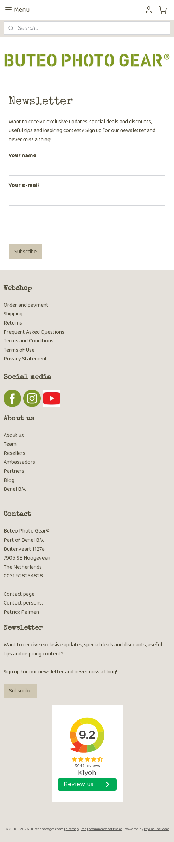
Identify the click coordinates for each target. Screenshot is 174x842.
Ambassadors (19, 462)
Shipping (13, 313)
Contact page (19, 594)
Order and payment (26, 305)
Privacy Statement (25, 358)
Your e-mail (24, 185)
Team (10, 444)
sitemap (72, 829)
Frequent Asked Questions (34, 332)
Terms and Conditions (28, 341)
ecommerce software (105, 829)
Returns (13, 323)
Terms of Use (19, 350)
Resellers (14, 453)
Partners (14, 471)
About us (14, 435)
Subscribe (25, 251)
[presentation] (62, 225)
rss (83, 829)
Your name (23, 155)
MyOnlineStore (156, 829)
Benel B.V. (15, 489)
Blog (9, 480)
